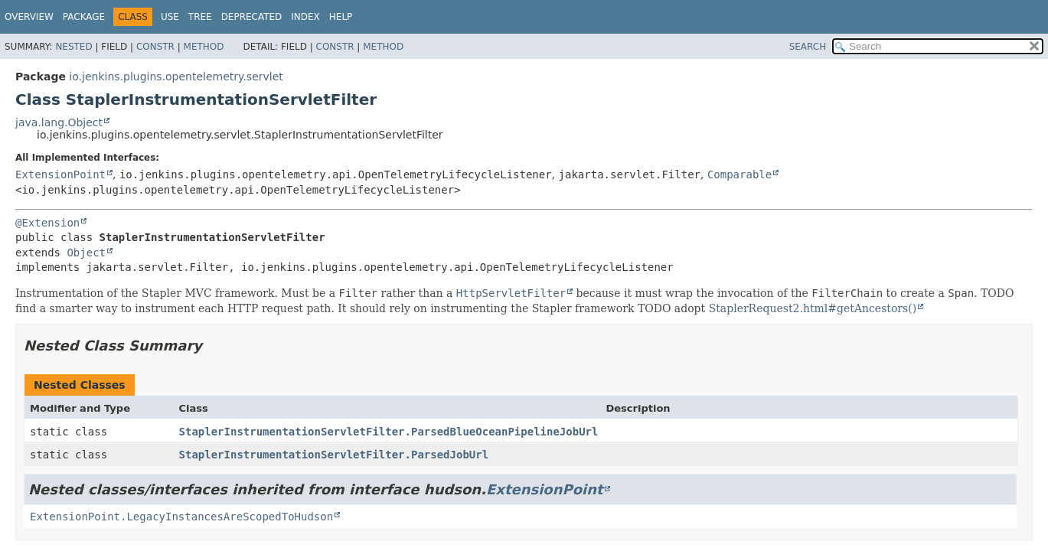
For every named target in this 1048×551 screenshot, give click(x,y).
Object (86, 252)
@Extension (47, 223)
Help (341, 16)
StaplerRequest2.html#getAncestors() (813, 308)
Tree (200, 16)
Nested (73, 46)
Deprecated (251, 16)
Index (305, 16)
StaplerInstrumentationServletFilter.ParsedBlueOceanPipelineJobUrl (389, 431)
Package (84, 16)
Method (204, 46)
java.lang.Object (59, 122)
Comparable (739, 174)
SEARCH (808, 46)
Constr (155, 46)
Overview (29, 16)
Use (170, 16)
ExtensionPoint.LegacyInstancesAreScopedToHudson (181, 516)
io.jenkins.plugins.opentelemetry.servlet (175, 76)
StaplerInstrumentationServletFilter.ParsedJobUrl (334, 454)
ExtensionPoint (60, 174)
